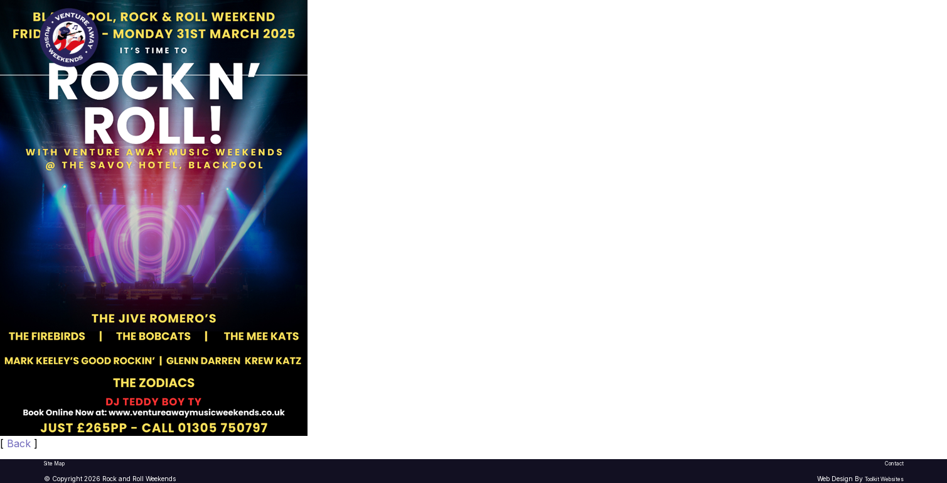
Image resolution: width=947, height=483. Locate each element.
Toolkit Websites (884, 479)
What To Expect (667, 37)
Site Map (54, 463)
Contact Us (751, 37)
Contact (894, 463)
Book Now (875, 36)
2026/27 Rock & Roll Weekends (536, 37)
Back (19, 443)
